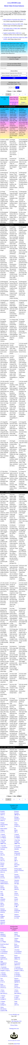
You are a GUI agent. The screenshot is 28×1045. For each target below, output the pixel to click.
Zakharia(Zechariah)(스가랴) (17, 916)
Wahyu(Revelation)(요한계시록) (3, 1009)
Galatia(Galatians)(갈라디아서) (3, 957)
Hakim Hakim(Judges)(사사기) (3, 830)
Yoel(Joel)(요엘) (2, 893)
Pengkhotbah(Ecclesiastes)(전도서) (3, 870)
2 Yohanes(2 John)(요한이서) (17, 997)
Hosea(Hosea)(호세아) (16, 887)
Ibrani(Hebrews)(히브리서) (3, 986)
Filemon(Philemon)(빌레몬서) (17, 980)
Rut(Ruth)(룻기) (16, 830)
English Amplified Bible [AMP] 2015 (12, 33)
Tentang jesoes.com (14, 1028)
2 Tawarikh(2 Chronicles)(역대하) (17, 847)
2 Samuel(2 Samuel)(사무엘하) (17, 836)
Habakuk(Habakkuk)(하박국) (3, 910)
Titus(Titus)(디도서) (2, 980)
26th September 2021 (16, 1021)
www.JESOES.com (14, 1014)
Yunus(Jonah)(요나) (16, 899)
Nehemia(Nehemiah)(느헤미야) (17, 853)
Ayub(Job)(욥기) (16, 859)
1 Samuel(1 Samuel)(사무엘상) (3, 836)
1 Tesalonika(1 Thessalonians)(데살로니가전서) (5, 968)
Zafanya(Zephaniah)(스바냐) (17, 910)
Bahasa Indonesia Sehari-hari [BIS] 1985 (13, 24)
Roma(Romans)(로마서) (16, 946)
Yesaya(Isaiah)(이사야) (2, 876)
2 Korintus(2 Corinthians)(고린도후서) (18, 951)
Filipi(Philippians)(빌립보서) (3, 963)
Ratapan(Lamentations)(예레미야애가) (4, 882)
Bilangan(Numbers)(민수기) (16, 818)
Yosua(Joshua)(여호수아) (17, 824)
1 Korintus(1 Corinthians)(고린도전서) (4, 951)
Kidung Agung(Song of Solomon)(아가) (19, 870)
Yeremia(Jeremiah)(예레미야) (17, 876)
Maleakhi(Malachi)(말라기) (2, 922)
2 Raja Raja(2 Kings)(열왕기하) (17, 841)
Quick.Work (17, 1043)
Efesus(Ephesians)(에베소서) (17, 957)
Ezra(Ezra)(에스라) (2, 853)
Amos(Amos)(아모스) (16, 893)
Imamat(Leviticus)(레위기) (3, 818)
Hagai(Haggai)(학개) (2, 916)
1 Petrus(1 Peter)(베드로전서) (3, 991)
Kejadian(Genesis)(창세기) (2, 813)
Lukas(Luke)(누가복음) (3, 940)
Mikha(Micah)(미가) (2, 905)
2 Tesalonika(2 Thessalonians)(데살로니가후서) (19, 968)
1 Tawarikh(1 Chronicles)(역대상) (3, 847)
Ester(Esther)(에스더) (2, 859)
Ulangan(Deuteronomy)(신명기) (4, 824)
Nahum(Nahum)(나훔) (16, 905)
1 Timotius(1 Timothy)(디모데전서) (3, 974)
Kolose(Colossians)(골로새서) (17, 963)
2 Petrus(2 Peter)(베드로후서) (17, 991)
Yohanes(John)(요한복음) (17, 940)
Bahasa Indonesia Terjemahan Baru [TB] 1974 (14, 19)
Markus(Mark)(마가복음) (17, 934)
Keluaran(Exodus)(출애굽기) (17, 813)
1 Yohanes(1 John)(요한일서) (3, 997)
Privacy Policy (14, 1025)
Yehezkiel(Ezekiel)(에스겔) (16, 882)
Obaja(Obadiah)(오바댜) (2, 899)
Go (17, 87)
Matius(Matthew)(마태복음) (3, 934)
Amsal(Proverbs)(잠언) (16, 864)
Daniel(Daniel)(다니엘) (2, 887)
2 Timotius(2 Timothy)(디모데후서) (17, 974)
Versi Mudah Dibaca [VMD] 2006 (11, 28)
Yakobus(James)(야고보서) (17, 986)
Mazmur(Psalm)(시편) (2, 864)
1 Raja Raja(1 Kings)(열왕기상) (3, 841)
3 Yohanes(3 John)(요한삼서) (3, 1003)
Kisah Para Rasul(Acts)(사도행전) (4, 946)
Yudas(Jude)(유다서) (16, 1003)
